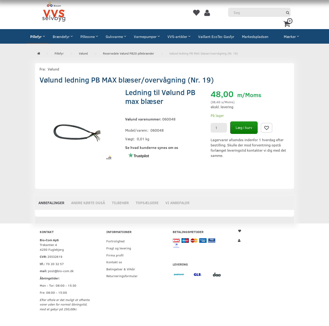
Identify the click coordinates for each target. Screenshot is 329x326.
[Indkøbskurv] (287, 23)
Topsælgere (147, 202)
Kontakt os (114, 262)
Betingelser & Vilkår (120, 269)
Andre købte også (88, 202)
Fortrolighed (115, 241)
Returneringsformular (122, 275)
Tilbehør (120, 202)
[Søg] (287, 12)
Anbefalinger (51, 202)
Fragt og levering (118, 248)
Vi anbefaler (177, 202)
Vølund (53, 69)
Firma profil (115, 255)
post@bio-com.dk (61, 270)
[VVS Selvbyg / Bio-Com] (53, 12)
